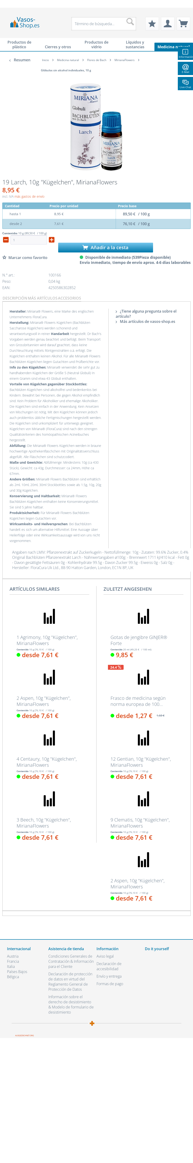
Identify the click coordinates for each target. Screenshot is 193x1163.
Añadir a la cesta (105, 247)
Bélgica (13, 976)
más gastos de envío (29, 196)
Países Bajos (17, 971)
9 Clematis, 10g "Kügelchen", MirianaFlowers (140, 823)
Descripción (15, 298)
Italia (11, 966)
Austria (12, 956)
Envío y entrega (109, 976)
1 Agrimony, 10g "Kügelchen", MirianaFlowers (47, 640)
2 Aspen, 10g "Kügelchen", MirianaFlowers (44, 701)
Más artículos (42, 298)
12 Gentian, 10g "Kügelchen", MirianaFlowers (141, 762)
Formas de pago (109, 983)
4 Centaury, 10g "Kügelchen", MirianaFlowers (47, 762)
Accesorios (69, 298)
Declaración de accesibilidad (109, 966)
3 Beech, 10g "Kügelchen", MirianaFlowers (44, 823)
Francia (13, 961)
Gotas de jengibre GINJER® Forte (139, 640)
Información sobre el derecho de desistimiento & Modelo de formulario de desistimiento (71, 1004)
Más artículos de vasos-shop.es (145, 321)
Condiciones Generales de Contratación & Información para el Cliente (71, 961)
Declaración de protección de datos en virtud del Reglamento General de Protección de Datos (70, 981)
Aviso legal (105, 956)
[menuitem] (9, 4)
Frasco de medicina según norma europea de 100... (138, 701)
